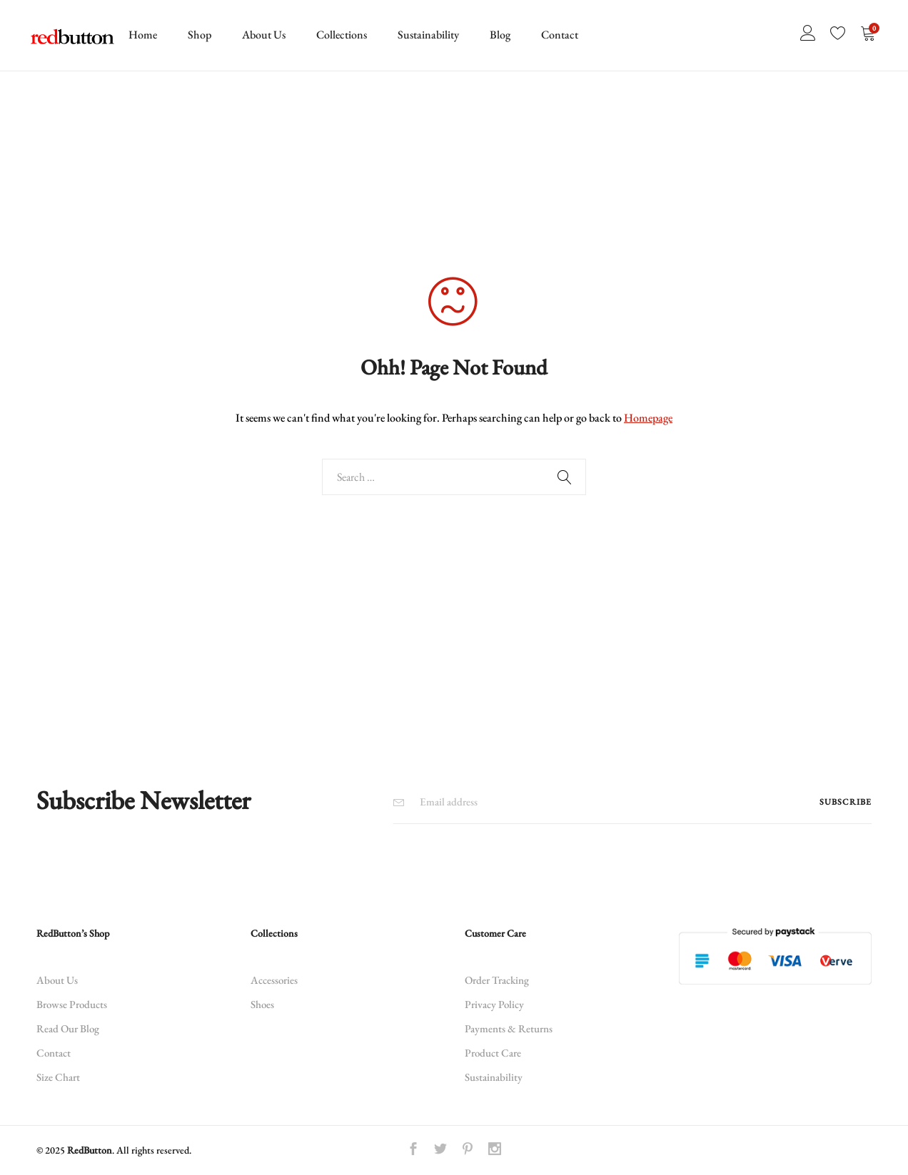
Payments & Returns (509, 1028)
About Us (264, 34)
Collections (341, 34)
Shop (199, 34)
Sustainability (428, 34)
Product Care (493, 1052)
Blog (500, 34)
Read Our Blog (67, 1028)
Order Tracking (497, 980)
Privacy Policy (494, 1004)
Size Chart (58, 1077)
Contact (559, 34)
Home (142, 34)
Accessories (274, 980)
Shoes (262, 1004)
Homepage (648, 417)
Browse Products (71, 1004)
